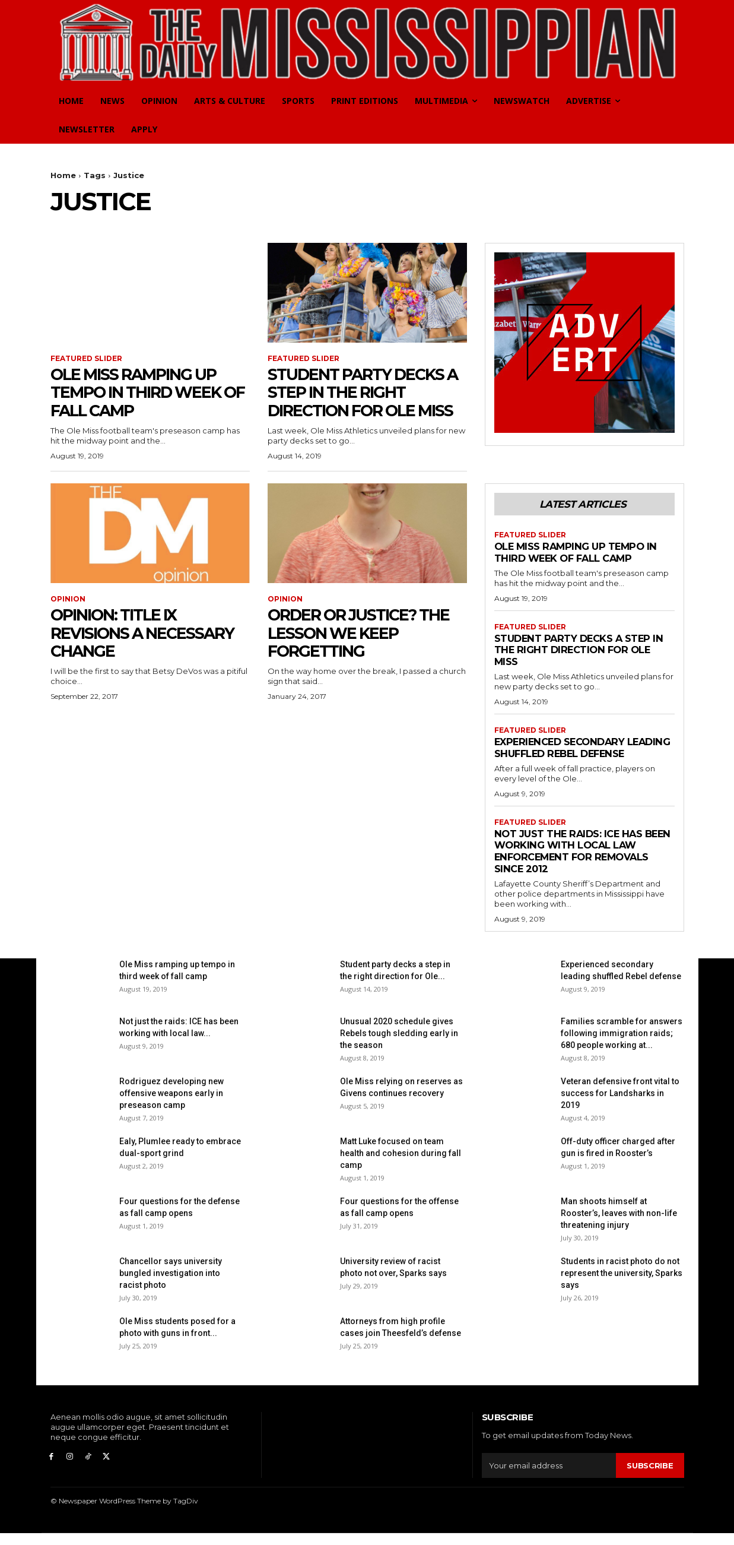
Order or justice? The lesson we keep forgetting (365, 632)
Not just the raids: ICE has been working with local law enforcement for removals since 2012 (583, 863)
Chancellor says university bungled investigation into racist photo (170, 1285)
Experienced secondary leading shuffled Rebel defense (563, 753)
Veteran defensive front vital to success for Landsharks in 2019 (620, 1105)
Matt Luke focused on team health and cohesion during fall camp (400, 1165)
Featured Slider (86, 358)
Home (63, 175)
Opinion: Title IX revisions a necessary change (147, 632)
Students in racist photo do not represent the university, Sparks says (621, 1285)
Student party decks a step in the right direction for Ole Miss (367, 392)
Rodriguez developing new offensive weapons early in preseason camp (171, 1105)
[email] (549, 1477)
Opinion (67, 600)
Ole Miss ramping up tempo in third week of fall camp (141, 392)
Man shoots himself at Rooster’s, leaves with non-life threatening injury (619, 1225)
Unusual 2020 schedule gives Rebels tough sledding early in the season (399, 1045)
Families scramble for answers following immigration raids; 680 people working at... (621, 1045)
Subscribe (650, 1477)
